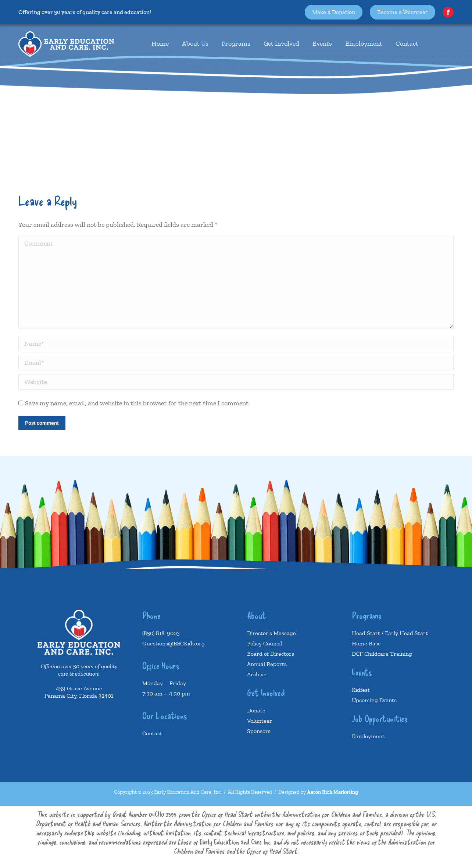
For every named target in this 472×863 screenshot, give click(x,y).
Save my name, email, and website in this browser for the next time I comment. (137, 403)
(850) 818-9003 (161, 633)
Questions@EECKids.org (173, 643)
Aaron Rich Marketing (332, 792)
